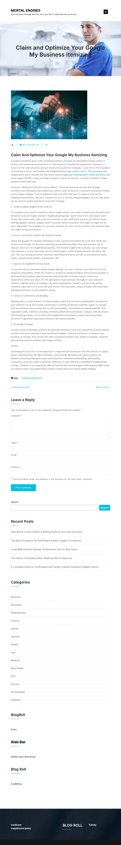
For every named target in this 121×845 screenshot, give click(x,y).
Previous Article (20, 387)
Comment (16, 415)
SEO (13, 676)
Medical (15, 660)
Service (15, 684)
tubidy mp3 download (23, 756)
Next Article (103, 387)
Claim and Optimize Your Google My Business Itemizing (60, 51)
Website (15, 467)
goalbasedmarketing (32, 378)
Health (14, 644)
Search (15, 502)
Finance (15, 620)
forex (14, 729)
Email (14, 455)
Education (16, 604)
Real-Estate (17, 668)
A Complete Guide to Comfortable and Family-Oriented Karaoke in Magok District (55, 566)
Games (15, 628)
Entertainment (18, 612)
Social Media (18, 692)
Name (15, 442)
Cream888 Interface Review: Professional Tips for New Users (44, 549)
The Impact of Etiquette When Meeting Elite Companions (41, 558)
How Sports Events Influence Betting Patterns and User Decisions (46, 531)
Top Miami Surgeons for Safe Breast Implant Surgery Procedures (46, 540)
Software (16, 699)
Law (13, 652)
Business (16, 596)
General (15, 636)
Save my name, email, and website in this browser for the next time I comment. (53, 479)
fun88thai (16, 783)
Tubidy (92, 824)
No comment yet (31, 144)
